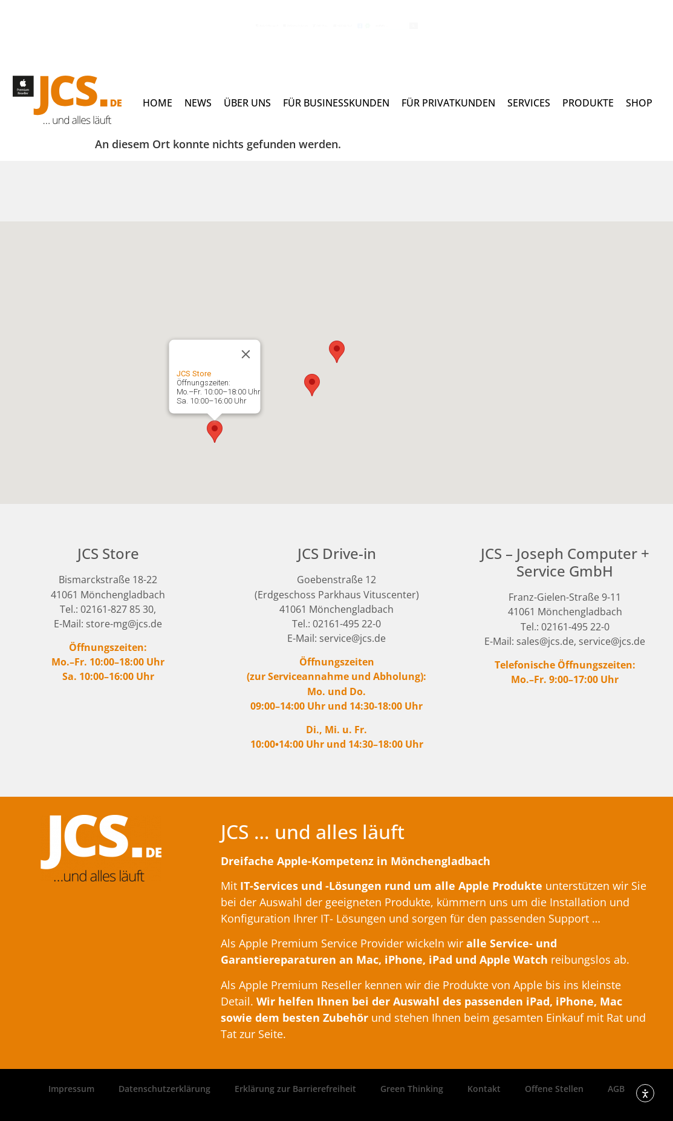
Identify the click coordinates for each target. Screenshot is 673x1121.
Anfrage (288, 25)
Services (528, 102)
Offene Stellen (554, 1088)
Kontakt (484, 1088)
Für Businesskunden (336, 102)
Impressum (71, 1088)
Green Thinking (411, 1088)
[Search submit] (583, 26)
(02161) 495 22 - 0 (117, 25)
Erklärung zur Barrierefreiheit (295, 1088)
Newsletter (361, 25)
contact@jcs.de (209, 25)
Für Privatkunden (448, 102)
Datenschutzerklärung (164, 1088)
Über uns (247, 102)
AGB (616, 1088)
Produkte (588, 102)
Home (157, 102)
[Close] (245, 354)
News (198, 102)
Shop (639, 102)
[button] (215, 431)
